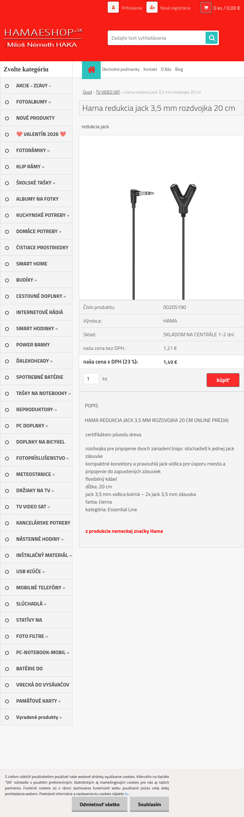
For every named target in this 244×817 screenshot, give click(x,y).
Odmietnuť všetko (100, 804)
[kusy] (91, 378)
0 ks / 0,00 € (227, 8)
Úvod (87, 92)
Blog (179, 69)
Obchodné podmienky (121, 69)
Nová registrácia (174, 7)
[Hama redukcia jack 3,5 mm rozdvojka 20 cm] (161, 138)
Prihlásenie (132, 7)
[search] (211, 38)
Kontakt (150, 69)
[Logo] (43, 38)
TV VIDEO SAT (108, 92)
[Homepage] (92, 69)
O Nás (166, 69)
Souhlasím (149, 804)
